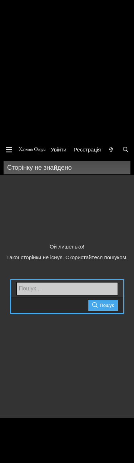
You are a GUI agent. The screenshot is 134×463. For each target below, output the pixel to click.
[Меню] (8, 149)
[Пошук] (126, 149)
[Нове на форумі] (111, 149)
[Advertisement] (67, 71)
